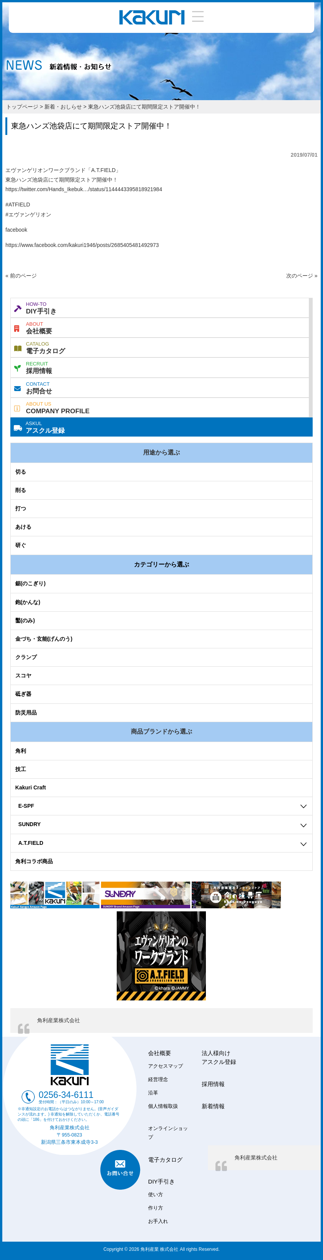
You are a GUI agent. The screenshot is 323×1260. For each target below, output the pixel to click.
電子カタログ (39, 347)
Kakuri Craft (30, 787)
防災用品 (26, 713)
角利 (20, 751)
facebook (16, 230)
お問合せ (33, 387)
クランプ (26, 657)
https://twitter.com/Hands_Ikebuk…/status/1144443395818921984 (83, 189)
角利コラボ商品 (34, 861)
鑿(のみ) (25, 620)
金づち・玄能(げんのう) (43, 639)
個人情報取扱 (163, 1106)
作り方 (155, 1208)
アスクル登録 (39, 426)
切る (20, 472)
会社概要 (33, 327)
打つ (20, 508)
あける (23, 527)
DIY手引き (35, 307)
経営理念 (158, 1079)
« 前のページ (21, 276)
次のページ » (302, 276)
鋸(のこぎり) (30, 583)
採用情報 (33, 367)
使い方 (155, 1194)
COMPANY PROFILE (52, 407)
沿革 (153, 1093)
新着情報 (213, 1106)
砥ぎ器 (23, 694)
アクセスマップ (165, 1066)
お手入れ (158, 1221)
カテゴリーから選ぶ (161, 564)
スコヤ (23, 675)
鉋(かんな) (27, 602)
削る (20, 490)
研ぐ (20, 545)
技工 (20, 769)
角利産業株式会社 (58, 1020)
